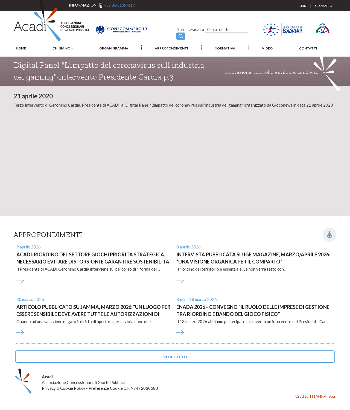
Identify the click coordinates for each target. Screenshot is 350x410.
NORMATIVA (225, 48)
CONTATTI (308, 48)
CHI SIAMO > (62, 48)
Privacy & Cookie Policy (63, 388)
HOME (21, 48)
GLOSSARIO (323, 5)
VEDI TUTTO (175, 357)
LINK (302, 5)
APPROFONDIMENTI (171, 48)
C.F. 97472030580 (141, 388)
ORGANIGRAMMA (113, 48)
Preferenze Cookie (106, 388)
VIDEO (267, 48)
